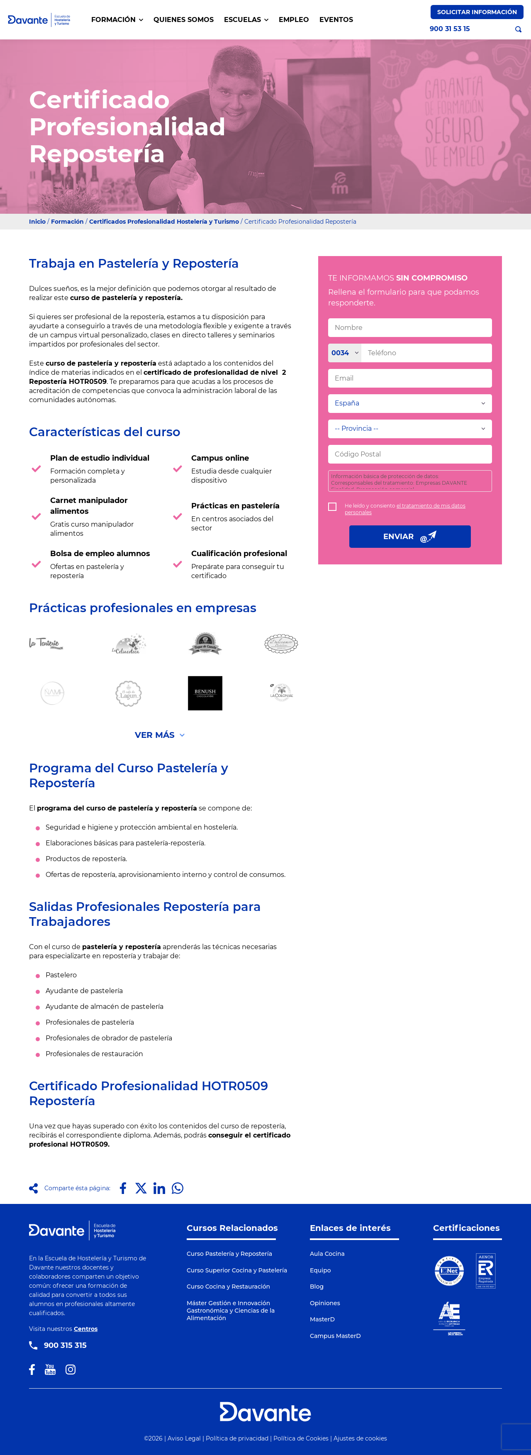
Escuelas (246, 20)
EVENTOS (336, 20)
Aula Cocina (327, 1253)
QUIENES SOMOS (183, 20)
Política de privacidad (237, 1438)
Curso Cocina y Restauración (228, 1286)
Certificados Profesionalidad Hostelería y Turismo (164, 221)
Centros (85, 1329)
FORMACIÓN (117, 20)
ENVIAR (410, 536)
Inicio (37, 221)
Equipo (320, 1270)
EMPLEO (294, 20)
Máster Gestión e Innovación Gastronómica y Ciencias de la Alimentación (231, 1310)
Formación (67, 221)
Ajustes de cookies (360, 1438)
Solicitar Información (477, 12)
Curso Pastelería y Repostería (229, 1253)
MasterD (322, 1319)
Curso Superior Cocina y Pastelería (237, 1270)
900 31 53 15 (450, 29)
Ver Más (155, 735)
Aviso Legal (184, 1438)
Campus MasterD (335, 1336)
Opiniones (325, 1303)
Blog (317, 1286)
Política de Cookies (301, 1438)
